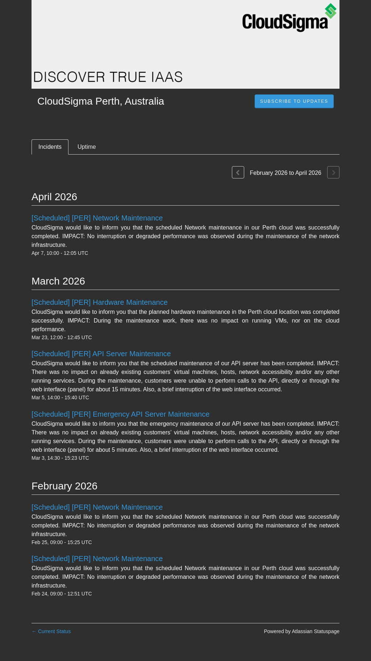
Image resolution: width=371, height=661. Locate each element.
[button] (294, 101)
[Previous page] (238, 172)
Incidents (50, 147)
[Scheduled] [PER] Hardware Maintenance (100, 302)
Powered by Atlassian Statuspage (301, 631)
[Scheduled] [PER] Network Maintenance (97, 218)
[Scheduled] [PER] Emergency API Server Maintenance (120, 414)
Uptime (87, 147)
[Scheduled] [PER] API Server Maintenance (101, 354)
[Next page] (333, 172)
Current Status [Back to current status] (51, 631)
